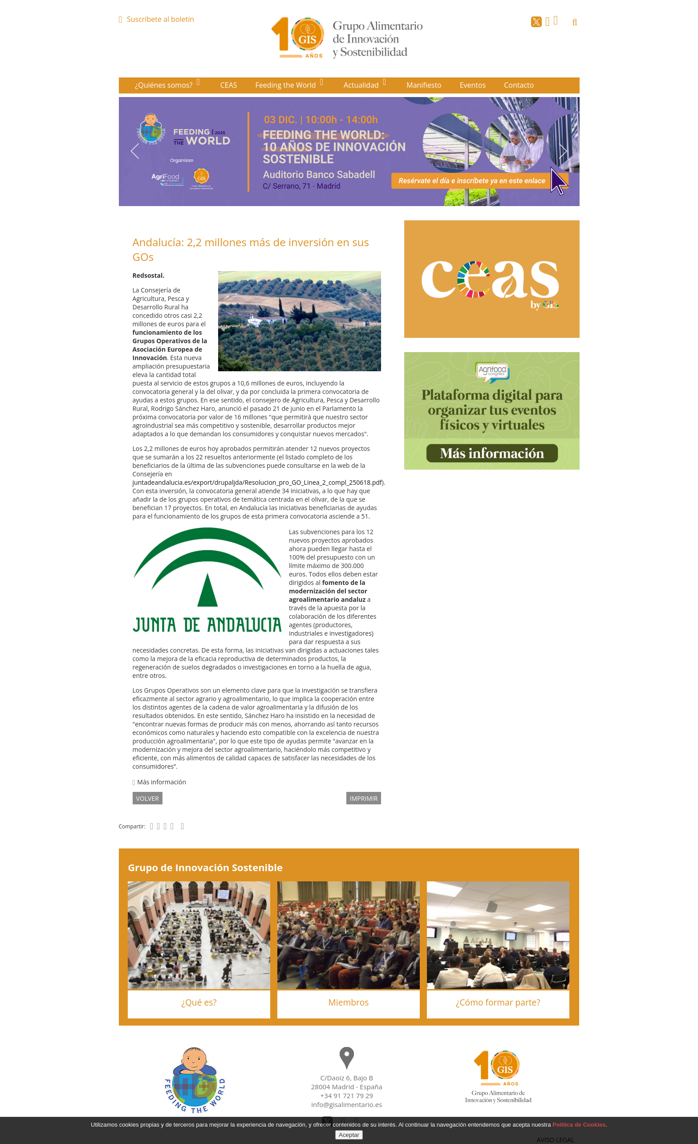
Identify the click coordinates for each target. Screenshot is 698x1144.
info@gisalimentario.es (346, 1104)
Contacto (519, 85)
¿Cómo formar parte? (498, 1002)
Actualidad (362, 85)
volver (147, 798)
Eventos (473, 85)
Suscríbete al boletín (160, 19)
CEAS (228, 85)
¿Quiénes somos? (164, 85)
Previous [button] (134, 151)
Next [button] (563, 151)
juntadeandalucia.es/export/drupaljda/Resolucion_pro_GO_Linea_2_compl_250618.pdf (257, 482)
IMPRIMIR (364, 798)
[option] (349, 151)
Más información (159, 782)
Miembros (349, 1002)
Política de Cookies (578, 1124)
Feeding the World (287, 85)
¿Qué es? (199, 1002)
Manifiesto (424, 85)
